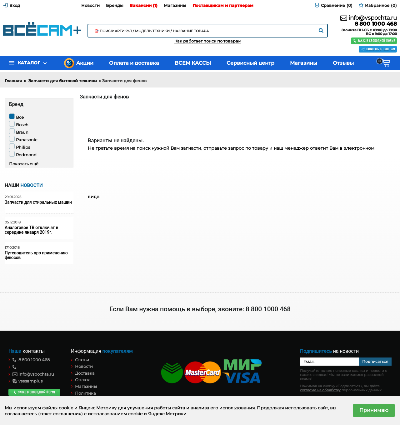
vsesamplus (27, 380)
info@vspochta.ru (368, 17)
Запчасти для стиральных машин (38, 202)
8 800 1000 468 (376, 24)
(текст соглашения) (60, 414)
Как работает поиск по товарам (207, 41)
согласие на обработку (320, 390)
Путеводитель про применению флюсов (36, 255)
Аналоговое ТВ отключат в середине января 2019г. (31, 230)
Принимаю (373, 410)
